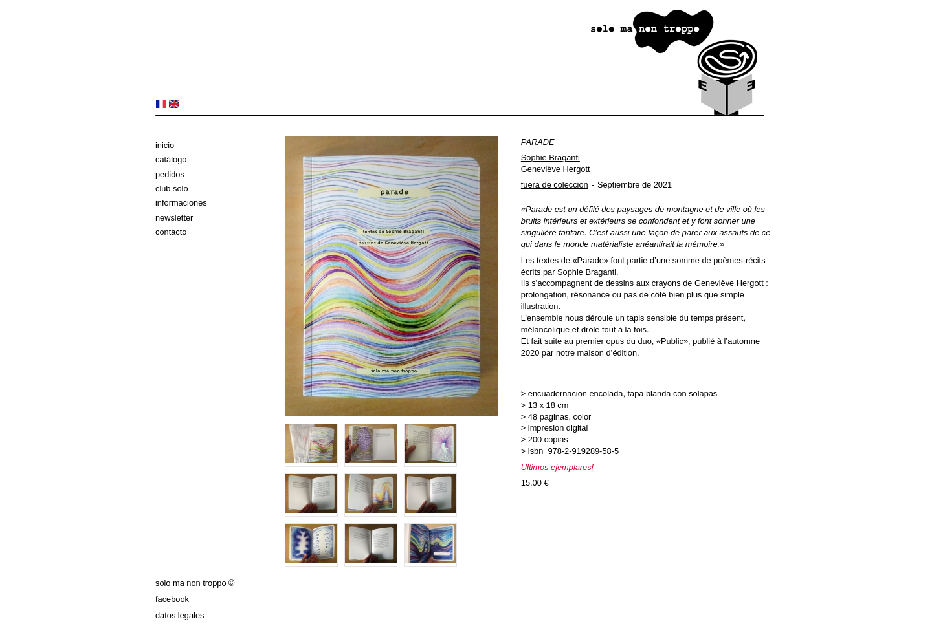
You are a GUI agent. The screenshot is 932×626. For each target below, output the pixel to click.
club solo (171, 188)
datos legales (179, 615)
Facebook (172, 599)
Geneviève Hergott (555, 169)
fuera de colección (554, 184)
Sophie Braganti (550, 157)
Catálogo (170, 159)
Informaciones (181, 203)
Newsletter (174, 217)
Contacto (170, 232)
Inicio (164, 145)
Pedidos (169, 174)
